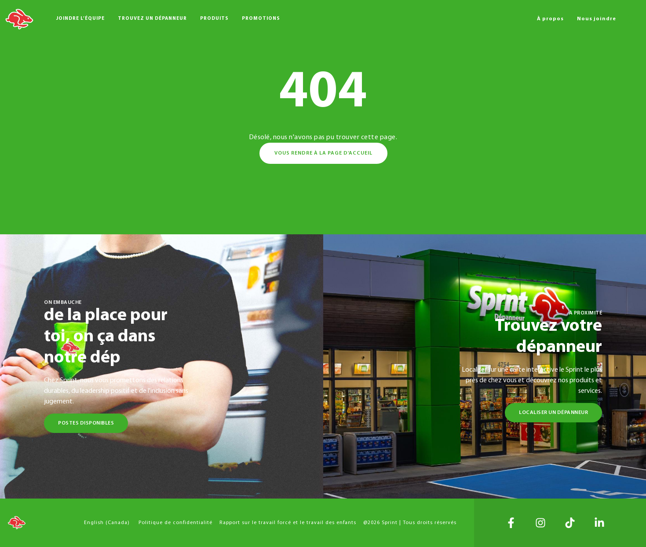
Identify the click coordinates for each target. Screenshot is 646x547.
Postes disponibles (86, 423)
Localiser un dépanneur (553, 412)
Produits (214, 18)
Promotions (261, 18)
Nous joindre (596, 19)
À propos (550, 19)
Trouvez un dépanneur (152, 18)
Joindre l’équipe (80, 18)
